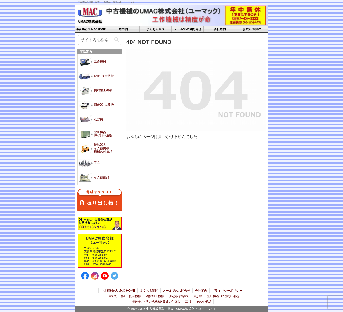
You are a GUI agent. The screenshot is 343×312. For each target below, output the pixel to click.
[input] (99, 40)
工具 (188, 301)
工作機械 (110, 296)
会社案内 (201, 290)
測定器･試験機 (179, 296)
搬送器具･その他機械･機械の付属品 (156, 301)
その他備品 (203, 301)
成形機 (197, 296)
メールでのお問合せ (176, 290)
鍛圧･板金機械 (131, 296)
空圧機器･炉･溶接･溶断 (223, 296)
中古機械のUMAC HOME (118, 290)
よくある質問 (149, 290)
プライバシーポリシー (227, 290)
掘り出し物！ (99, 198)
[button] (117, 39)
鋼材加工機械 (155, 296)
